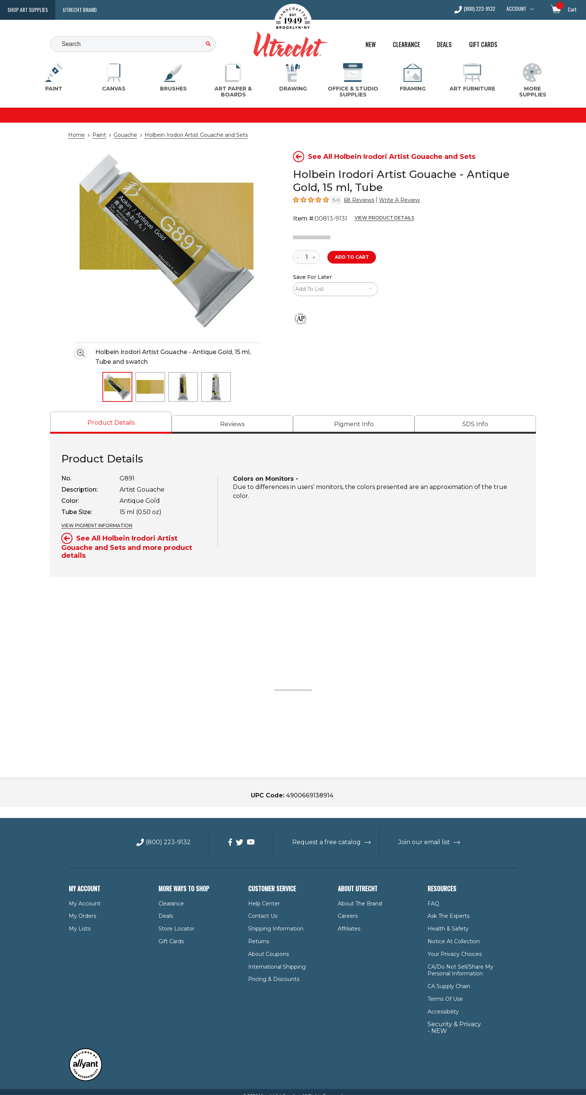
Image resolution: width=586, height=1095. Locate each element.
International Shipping (273, 959)
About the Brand (357, 896)
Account (516, 8)
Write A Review (392, 200)
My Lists (78, 921)
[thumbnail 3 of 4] (183, 387)
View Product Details (378, 218)
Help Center (262, 896)
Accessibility (442, 1004)
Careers (347, 908)
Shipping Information (272, 921)
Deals (444, 44)
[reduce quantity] (299, 257)
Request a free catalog (327, 834)
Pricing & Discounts (270, 972)
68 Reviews (356, 200)
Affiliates (348, 921)
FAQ (433, 896)
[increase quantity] (314, 257)
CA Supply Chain (447, 978)
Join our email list (418, 834)
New (371, 44)
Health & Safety (446, 921)
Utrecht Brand (80, 9)
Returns (257, 933)
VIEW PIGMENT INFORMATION (94, 525)
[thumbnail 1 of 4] (117, 387)
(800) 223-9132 (479, 9)
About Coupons (266, 946)
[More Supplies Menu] (532, 80)
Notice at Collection (450, 933)
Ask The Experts (447, 908)
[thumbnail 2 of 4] (150, 387)
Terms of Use (444, 991)
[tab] (111, 423)
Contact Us (261, 908)
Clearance (406, 44)
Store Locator (174, 921)
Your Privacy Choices (452, 946)
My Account (82, 896)
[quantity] (306, 257)
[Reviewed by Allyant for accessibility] (85, 1071)
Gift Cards (483, 44)
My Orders (81, 908)
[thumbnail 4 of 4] (216, 387)
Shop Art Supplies (27, 9)
